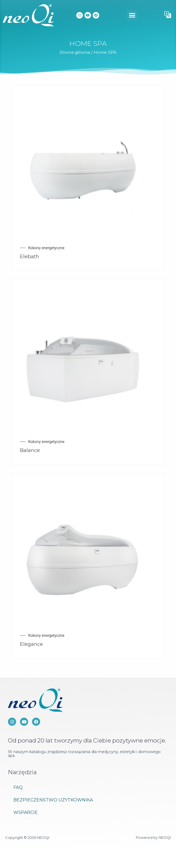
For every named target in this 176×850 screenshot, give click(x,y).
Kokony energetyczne (46, 248)
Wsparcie (25, 812)
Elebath (29, 257)
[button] (132, 15)
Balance (30, 450)
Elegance (31, 644)
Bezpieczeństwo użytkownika (53, 800)
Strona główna (75, 52)
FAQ (18, 787)
